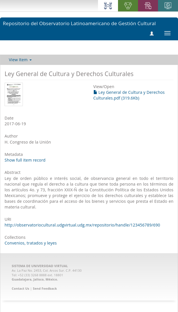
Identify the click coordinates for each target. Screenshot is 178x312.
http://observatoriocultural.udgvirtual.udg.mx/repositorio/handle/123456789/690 (82, 225)
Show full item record (25, 160)
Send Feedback (45, 288)
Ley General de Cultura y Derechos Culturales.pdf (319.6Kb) (129, 95)
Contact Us (20, 288)
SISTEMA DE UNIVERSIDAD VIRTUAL (40, 266)
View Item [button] (20, 59)
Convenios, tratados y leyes (31, 243)
